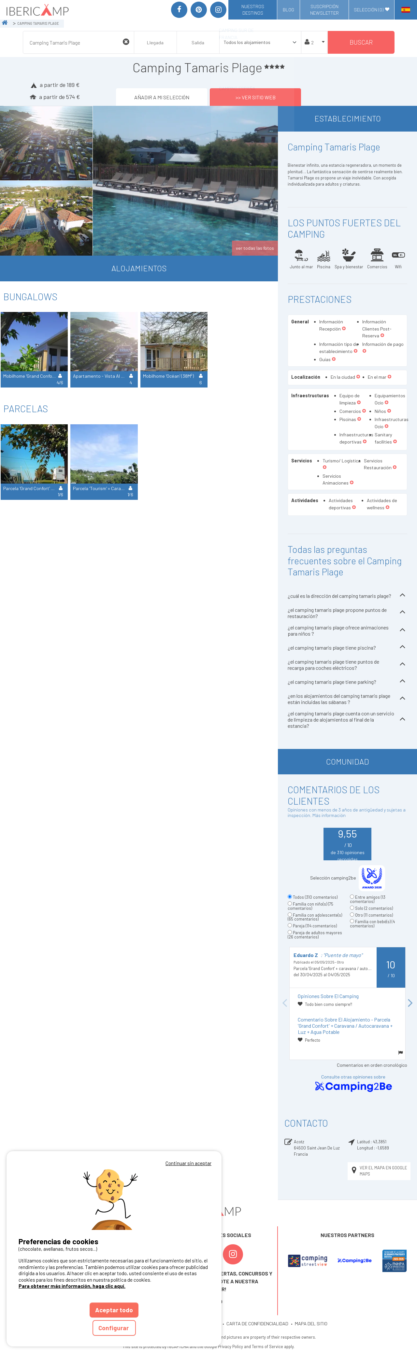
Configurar (114, 1328)
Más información (329, 815)
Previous (284, 1003)
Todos (315, 897)
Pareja (315, 925)
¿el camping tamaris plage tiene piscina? (347, 647)
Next (410, 1003)
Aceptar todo (114, 1310)
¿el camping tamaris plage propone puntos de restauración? (347, 613)
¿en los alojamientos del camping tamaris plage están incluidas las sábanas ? (347, 699)
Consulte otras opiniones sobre (353, 1083)
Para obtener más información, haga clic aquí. (72, 1286)
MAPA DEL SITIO (311, 1323)
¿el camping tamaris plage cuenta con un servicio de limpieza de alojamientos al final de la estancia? (347, 719)
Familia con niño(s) (310, 906)
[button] (344, 328)
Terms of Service (267, 1346)
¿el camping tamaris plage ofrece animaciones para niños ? (347, 630)
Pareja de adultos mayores (315, 934)
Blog (288, 9)
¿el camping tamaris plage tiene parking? (347, 681)
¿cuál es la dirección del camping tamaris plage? (347, 595)
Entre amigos (367, 899)
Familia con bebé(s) (372, 923)
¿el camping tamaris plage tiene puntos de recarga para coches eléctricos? (347, 664)
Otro (374, 915)
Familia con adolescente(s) (315, 917)
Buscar (361, 42)
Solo (374, 908)
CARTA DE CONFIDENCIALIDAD (257, 1323)
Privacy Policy (230, 1346)
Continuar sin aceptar (188, 1163)
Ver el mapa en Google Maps (378, 1171)
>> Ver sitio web (256, 97)
